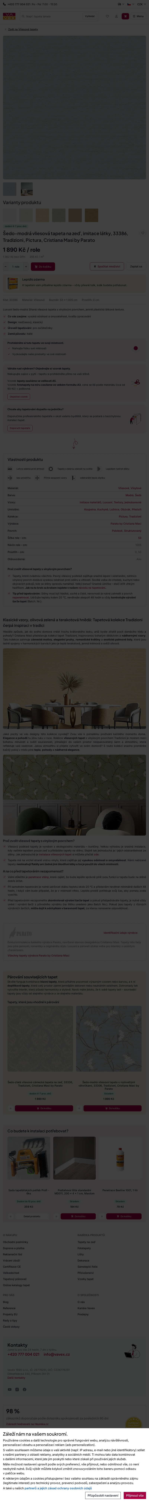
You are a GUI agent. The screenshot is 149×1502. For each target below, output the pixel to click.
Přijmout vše (135, 1495)
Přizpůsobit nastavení (103, 1495)
